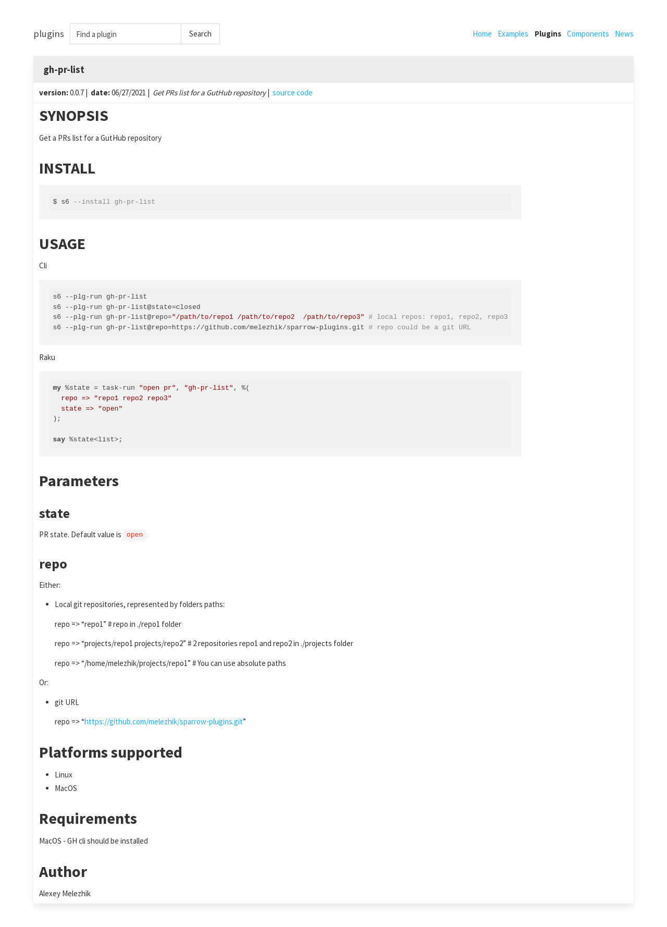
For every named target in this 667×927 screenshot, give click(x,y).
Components (588, 34)
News (624, 34)
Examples (513, 34)
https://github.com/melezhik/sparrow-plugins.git (163, 721)
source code (293, 92)
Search (200, 34)
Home (482, 34)
